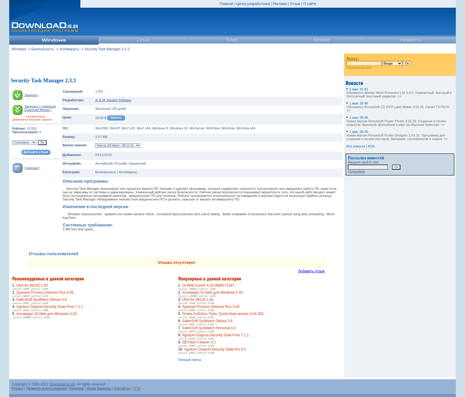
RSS (371, 146)
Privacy (17, 388)
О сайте (309, 4)
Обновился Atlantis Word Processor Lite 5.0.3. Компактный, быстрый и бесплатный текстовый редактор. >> (399, 92)
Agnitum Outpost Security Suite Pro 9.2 (215, 349)
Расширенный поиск (359, 67)
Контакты (122, 388)
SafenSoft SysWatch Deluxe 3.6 (41, 300)
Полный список (189, 359)
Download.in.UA (62, 384)
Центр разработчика (253, 4)
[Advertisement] (176, 65)
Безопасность (42, 49)
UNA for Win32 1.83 (32, 285)
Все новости (355, 146)
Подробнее (356, 171)
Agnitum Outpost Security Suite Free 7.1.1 (49, 307)
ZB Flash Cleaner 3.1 (199, 342)
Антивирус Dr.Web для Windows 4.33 (46, 314)
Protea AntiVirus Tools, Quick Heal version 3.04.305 (222, 314)
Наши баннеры (99, 388)
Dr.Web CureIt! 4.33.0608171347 (208, 285)
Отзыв (295, 4)
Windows (19, 49)
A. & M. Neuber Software (113, 100)
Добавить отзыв (311, 271)
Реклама (280, 4)
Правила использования (46, 388)
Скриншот (32, 168)
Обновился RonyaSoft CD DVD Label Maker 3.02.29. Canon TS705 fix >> (398, 107)
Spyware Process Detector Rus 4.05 (45, 292)
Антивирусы (69, 49)
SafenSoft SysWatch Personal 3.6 (208, 328)
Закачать (31, 95)
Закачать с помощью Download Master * (40, 108)
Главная (226, 4)
